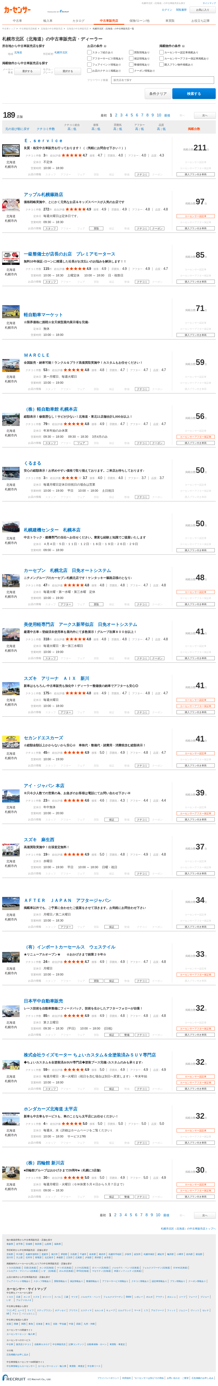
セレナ (205, 1310)
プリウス (73, 1310)
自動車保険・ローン (97, 1344)
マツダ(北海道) (64, 1268)
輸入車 (48, 20)
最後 (167, 115)
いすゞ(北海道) (48, 1271)
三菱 (66, 1297)
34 (200, 900)
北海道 (18, 52)
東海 (31, 1324)
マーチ (137, 1310)
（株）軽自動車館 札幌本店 (50, 409)
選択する (27, 71)
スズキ (36, 1297)
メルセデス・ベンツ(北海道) (126, 1268)
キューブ (110, 1310)
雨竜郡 (38, 1257)
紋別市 (137, 1254)
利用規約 (126, 1378)
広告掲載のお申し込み (17, 1354)
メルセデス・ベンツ (90, 1297)
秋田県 (38, 1244)
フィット (171, 1310)
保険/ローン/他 (139, 20)
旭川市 (54, 1254)
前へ (182, 115)
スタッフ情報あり (42, 1281)
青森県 (10, 1244)
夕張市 (128, 1254)
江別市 (69, 1257)
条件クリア (158, 94)
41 (200, 631)
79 (45, 424)
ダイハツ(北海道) (100, 1268)
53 (45, 370)
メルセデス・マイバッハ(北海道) (23, 1271)
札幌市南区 (149, 1254)
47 (45, 585)
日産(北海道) (30, 1268)
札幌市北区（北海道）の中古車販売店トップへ (188, 1228)
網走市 (161, 1254)
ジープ (182, 1297)
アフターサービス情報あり (105, 58)
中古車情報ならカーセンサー (21, 1366)
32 (200, 1008)
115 (46, 269)
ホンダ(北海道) (46, 1268)
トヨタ (10, 1297)
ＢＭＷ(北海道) (180, 1268)
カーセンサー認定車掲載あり (178, 52)
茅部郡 (64, 1254)
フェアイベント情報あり (104, 64)
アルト (15, 1313)
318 (46, 639)
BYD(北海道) (83, 1271)
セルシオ (99, 1310)
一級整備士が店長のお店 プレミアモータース (69, 254)
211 (200, 147)
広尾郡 (78, 1257)
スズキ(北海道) (82, 1268)
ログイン (167, 9)
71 (200, 308)
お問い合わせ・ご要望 (178, 1378)
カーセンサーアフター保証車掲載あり (184, 58)
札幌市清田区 (32, 1254)
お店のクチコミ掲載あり (104, 70)
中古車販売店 (109, 20)
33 (200, 954)
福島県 (57, 1244)
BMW (128, 1297)
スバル (57, 1297)
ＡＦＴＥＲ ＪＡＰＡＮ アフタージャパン (67, 900)
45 (45, 752)
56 (200, 416)
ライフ (30, 1310)
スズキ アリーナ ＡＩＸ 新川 (56, 678)
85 (200, 255)
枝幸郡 (92, 1254)
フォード (193, 1297)
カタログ (78, 20)
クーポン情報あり (142, 70)
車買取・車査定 (117, 1344)
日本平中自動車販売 (43, 1001)
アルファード (157, 1310)
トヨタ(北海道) (14, 1268)
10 (159, 115)
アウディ (160, 1297)
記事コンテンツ (76, 1344)
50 (200, 470)
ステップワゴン (44, 1310)
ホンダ (27, 1297)
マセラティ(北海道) (101, 1271)
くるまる (32, 463)
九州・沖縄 (89, 1324)
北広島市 (49, 1257)
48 (200, 577)
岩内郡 (189, 1254)
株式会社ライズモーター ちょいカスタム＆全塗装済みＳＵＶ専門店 (90, 1055)
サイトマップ (209, 3)
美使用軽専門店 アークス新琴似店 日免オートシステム (80, 624)
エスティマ (86, 1310)
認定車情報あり (159, 1281)
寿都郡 (59, 1257)
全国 (9, 1324)
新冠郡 (199, 1254)
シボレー (138, 1297)
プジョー (204, 1297)
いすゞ (10, 1300)
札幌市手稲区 (115, 1254)
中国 (71, 1324)
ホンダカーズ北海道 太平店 (50, 1109)
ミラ (146, 1310)
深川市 (10, 1257)
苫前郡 (10, 1254)
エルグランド (124, 1310)
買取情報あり (139, 52)
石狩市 (29, 1257)
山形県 (48, 1244)
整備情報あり (139, 64)
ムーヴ (21, 1310)
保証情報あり (139, 58)
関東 (16, 1324)
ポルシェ (171, 1297)
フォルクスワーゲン (113, 1297)
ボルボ (149, 1297)
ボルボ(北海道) (66, 1271)
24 (45, 962)
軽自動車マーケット (43, 314)
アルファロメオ (23, 1300)
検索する (194, 94)
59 (200, 362)
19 (45, 854)
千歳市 (83, 1254)
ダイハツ (47, 1297)
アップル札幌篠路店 (43, 194)
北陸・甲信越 (59, 1324)
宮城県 (29, 1244)
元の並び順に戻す (17, 129)
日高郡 (73, 1254)
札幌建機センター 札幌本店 (52, 530)
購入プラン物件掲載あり (176, 64)
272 (46, 209)
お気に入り (202, 9)
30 (45, 1177)
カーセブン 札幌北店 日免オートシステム (67, 570)
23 (45, 800)
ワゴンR (11, 1310)
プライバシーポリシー (108, 1378)
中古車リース (93, 1366)
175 (46, 693)
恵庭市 (45, 1254)
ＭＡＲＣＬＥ (37, 355)
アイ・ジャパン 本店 (44, 785)
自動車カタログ (42, 1344)
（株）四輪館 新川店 (44, 1163)
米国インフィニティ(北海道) (128, 1271)
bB (8, 1313)
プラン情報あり (177, 1281)
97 (200, 201)
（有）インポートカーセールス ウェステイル (69, 947)
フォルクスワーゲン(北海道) (156, 1268)
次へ (205, 115)
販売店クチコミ (23, 1344)
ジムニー (183, 1310)
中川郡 (19, 1254)
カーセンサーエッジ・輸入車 (21, 1334)
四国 (78, 1324)
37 (200, 846)
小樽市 (180, 1254)
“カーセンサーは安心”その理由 (149, 1378)
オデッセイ (60, 1310)
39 (200, 792)
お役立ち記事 (200, 20)
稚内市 (102, 1254)
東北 (48, 1324)
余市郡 (107, 1257)
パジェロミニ (28, 1313)
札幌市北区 (61, 52)
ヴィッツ (195, 1310)
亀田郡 (170, 1254)
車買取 (170, 20)
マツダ (74, 1297)
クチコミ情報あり (140, 1281)
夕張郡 (88, 1257)
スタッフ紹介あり (100, 52)
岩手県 (19, 1244)
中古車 (10, 1344)
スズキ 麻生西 (39, 839)
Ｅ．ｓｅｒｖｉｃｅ (43, 140)
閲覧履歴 (181, 9)
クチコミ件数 (46, 129)
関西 (23, 1324)
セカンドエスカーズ (43, 737)
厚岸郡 (98, 1257)
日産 (18, 1297)
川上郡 (19, 1257)
